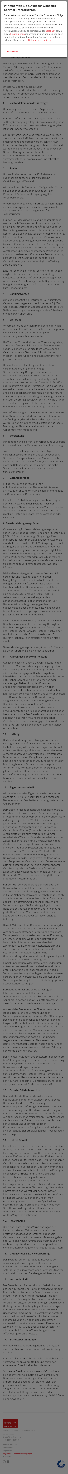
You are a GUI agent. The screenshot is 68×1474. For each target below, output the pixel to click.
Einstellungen (17, 34)
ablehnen (50, 31)
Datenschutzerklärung (40, 40)
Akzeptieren (12, 52)
